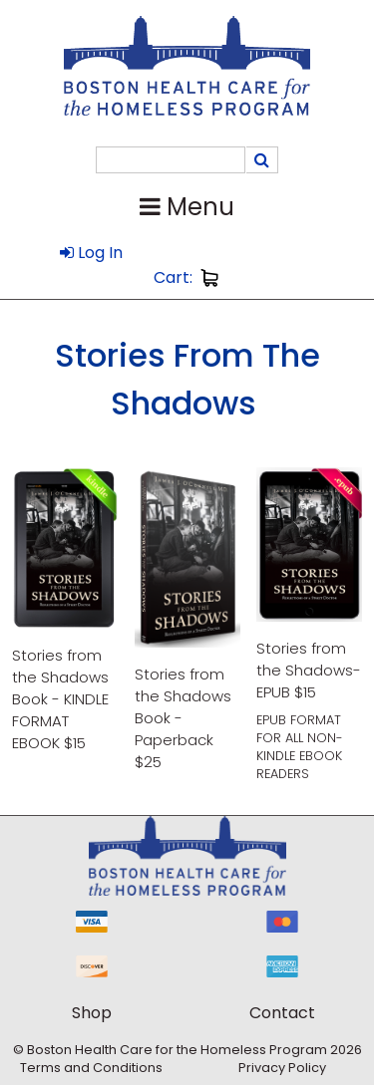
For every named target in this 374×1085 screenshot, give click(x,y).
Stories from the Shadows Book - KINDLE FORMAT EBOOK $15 (60, 699)
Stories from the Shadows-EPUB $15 (308, 670)
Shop (92, 1012)
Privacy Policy (282, 1067)
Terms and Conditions (91, 1067)
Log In (91, 252)
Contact (282, 1012)
